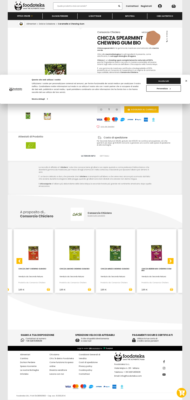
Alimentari (25, 354)
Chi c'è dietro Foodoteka (61, 358)
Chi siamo (54, 354)
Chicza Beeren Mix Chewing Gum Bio (156, 270)
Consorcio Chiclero (108, 32)
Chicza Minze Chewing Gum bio (115, 269)
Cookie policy (85, 370)
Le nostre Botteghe (29, 370)
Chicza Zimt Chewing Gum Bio (32, 269)
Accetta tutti (163, 6)
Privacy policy (85, 366)
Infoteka (24, 374)
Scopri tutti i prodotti (96, 215)
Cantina (24, 358)
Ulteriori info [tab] (88, 156)
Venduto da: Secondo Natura (30, 276)
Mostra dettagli (38, 24)
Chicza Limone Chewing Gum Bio (74, 269)
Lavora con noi (56, 374)
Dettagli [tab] (104, 156)
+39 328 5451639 (34, 341)
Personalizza (164, 14)
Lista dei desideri (107, 127)
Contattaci (84, 374)
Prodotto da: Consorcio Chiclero (31, 282)
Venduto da (112, 80)
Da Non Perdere (27, 362)
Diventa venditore (58, 370)
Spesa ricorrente (28, 366)
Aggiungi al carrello (142, 109)
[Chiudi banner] (186, 6)
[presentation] (19, 261)
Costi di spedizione (88, 362)
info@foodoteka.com (131, 376)
